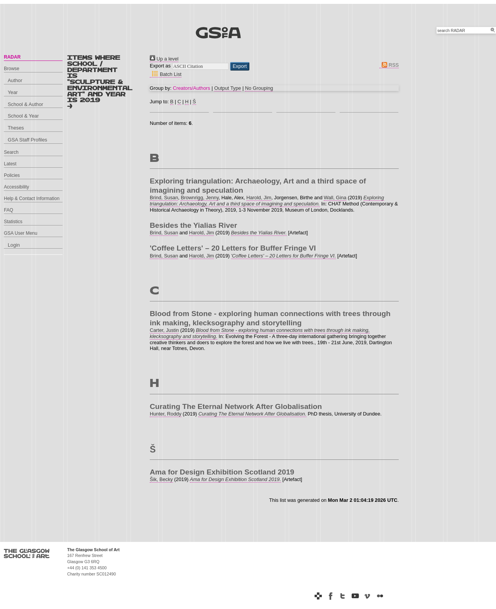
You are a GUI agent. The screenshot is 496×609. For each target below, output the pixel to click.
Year (13, 92)
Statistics (13, 221)
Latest (10, 164)
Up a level (164, 59)
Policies (12, 175)
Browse (11, 68)
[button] (240, 66)
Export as (160, 66)
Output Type (227, 88)
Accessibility (16, 187)
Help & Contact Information (31, 198)
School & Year (23, 116)
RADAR (12, 57)
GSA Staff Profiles (27, 140)
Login (14, 245)
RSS (389, 65)
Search (11, 152)
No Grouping (259, 88)
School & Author (25, 104)
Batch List (165, 74)
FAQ (8, 210)
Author (15, 80)
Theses (16, 128)
